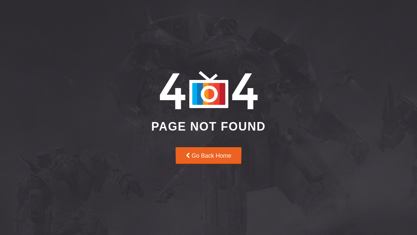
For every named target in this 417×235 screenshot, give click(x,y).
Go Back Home (208, 155)
